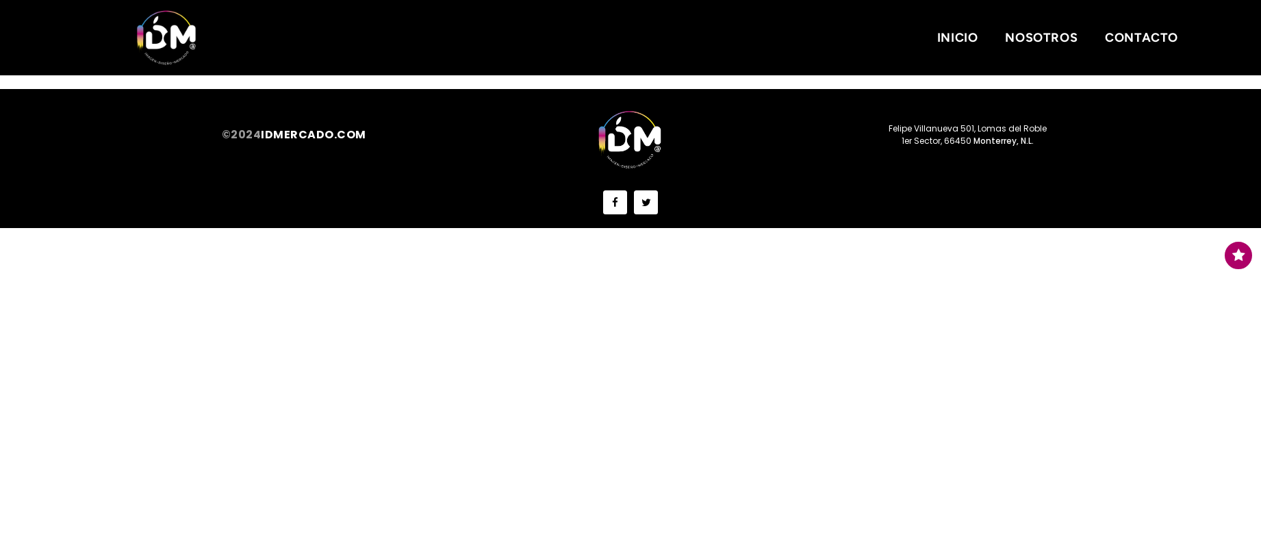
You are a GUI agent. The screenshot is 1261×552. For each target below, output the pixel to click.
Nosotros (1041, 37)
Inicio (957, 37)
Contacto (1141, 37)
